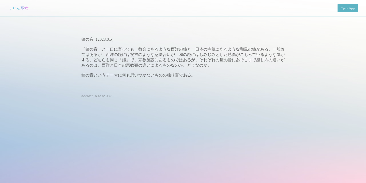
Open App (348, 8)
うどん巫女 (18, 8)
